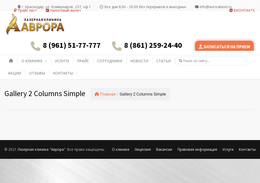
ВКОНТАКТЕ (242, 10)
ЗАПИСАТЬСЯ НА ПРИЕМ (224, 47)
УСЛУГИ (62, 60)
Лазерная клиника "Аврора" (41, 149)
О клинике (120, 149)
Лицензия (143, 149)
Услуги (228, 149)
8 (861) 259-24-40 (153, 45)
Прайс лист (25, 10)
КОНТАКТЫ (63, 73)
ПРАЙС (83, 60)
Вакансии (164, 149)
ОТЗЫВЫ (37, 73)
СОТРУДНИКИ (109, 60)
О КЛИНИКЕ (32, 60)
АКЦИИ (14, 73)
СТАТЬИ (163, 60)
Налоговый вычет (63, 10)
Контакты (247, 149)
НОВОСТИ (139, 60)
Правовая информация (197, 149)
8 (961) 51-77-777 (72, 45)
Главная (105, 94)
